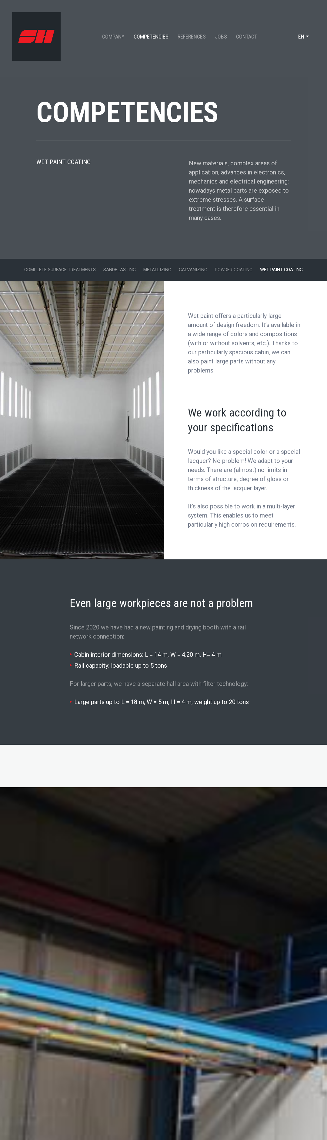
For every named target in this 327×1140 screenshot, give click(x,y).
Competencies (151, 36)
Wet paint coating (281, 269)
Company (113, 36)
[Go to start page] (36, 36)
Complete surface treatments (60, 269)
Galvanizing (193, 269)
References (192, 36)
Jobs (221, 36)
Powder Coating (233, 269)
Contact (246, 36)
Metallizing (157, 269)
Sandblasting (119, 269)
